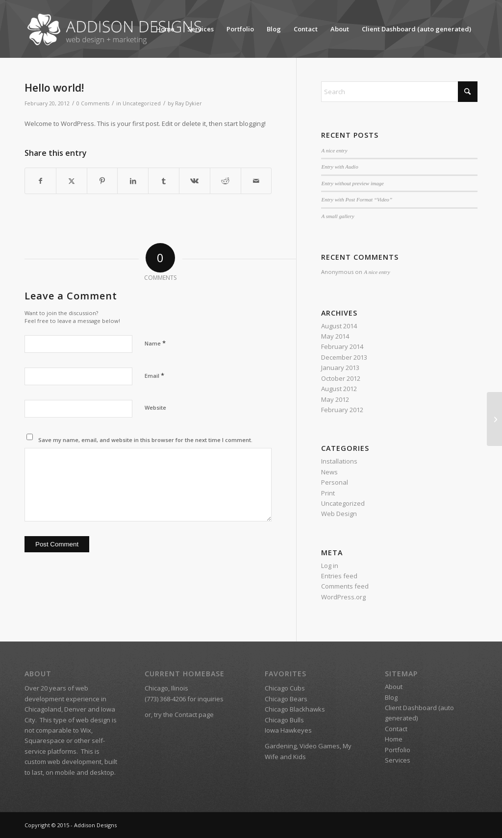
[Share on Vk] (194, 181)
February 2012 (342, 409)
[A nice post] (494, 419)
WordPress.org (343, 596)
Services (200, 29)
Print (328, 493)
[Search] (399, 91)
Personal (334, 482)
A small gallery (337, 216)
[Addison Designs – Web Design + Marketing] (117, 29)
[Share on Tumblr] (164, 181)
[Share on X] (71, 181)
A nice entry (334, 150)
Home (165, 29)
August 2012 (339, 388)
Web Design (339, 513)
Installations (339, 461)
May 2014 (335, 336)
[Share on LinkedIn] (133, 181)
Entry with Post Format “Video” (356, 199)
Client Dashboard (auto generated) (416, 29)
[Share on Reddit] (225, 181)
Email (154, 375)
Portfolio (240, 29)
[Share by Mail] (256, 181)
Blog (274, 29)
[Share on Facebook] (40, 181)
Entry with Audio (339, 167)
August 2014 (339, 325)
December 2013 (344, 357)
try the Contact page (184, 714)
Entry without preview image (352, 183)
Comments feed (345, 586)
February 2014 (342, 346)
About (339, 29)
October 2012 (340, 378)
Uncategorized (142, 103)
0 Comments (92, 103)
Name (155, 343)
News (329, 472)
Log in (329, 565)
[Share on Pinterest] (102, 181)
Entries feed (339, 575)
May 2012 (335, 399)
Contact (306, 29)
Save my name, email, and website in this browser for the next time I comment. (145, 440)
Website (155, 407)
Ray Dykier (188, 103)
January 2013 (340, 367)
